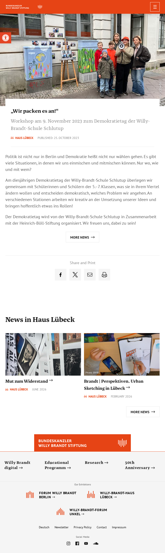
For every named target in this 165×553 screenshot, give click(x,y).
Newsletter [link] (62, 527)
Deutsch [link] (44, 527)
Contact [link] (102, 527)
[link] (5, 37)
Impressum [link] (119, 527)
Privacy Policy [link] (83, 527)
